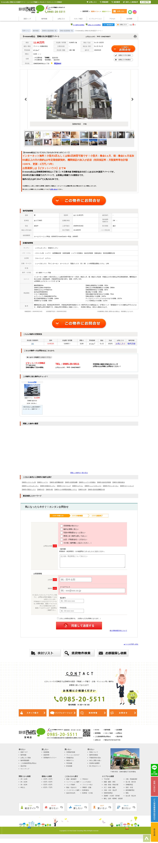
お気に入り (61, 19)
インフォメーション (95, 19)
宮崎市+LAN (82, 490)
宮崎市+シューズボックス (93, 486)
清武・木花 (129, 788)
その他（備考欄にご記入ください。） (76, 543)
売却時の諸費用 (94, 764)
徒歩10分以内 (70, 794)
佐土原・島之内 (131, 796)
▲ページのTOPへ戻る (131, 645)
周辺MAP (57, 63)
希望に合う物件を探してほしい (73, 537)
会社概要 (129, 19)
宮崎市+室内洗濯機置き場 (96, 490)
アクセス (112, 19)
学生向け (85, 780)
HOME (97, 730)
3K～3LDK (24, 785)
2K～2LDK (24, 782)
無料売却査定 (93, 755)
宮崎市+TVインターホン (111, 486)
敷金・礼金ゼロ (71, 788)
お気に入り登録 (26, 758)
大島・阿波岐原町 (131, 780)
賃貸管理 (85, 11)
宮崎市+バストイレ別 (29, 483)
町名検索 (69, 767)
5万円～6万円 (47, 785)
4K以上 (23, 788)
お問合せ (119, 734)
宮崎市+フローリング (64, 486)
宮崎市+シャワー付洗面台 (87, 483)
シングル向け (86, 782)
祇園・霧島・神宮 (109, 782)
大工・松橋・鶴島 (109, 788)
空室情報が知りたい (69, 526)
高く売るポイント (95, 767)
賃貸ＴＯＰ (24, 753)
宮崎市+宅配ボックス (29, 490)
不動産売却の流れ (95, 758)
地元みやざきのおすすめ (112, 740)
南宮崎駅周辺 (130, 791)
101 (32, 344)
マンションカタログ (72, 755)
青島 (127, 794)
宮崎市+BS (49, 490)
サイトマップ (25, 769)
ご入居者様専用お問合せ (103, 737)
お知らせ (98, 740)
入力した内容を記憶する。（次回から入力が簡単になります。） (79, 619)
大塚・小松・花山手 (110, 791)
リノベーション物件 (72, 782)
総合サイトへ (106, 11)
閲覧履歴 (104, 2)
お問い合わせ (53, 189)
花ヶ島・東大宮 (131, 782)
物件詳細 (131, 344)
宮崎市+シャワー (42, 483)
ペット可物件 (70, 785)
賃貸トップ (27, 19)
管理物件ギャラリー (49, 758)
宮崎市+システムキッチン (30, 486)
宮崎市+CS (40, 490)
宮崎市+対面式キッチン (47, 486)
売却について (93, 753)
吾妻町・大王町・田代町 (112, 796)
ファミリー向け (87, 785)
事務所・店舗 (86, 788)
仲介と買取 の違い (95, 761)
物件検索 (44, 19)
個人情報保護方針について (118, 631)
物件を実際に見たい (69, 530)
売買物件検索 (70, 753)
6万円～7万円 (47, 788)
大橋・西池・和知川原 (111, 785)
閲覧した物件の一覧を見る (79, 473)
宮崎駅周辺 (129, 785)
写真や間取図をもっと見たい (73, 533)
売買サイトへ (95, 11)
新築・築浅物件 (71, 780)
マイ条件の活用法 (78, 25)
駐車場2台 (85, 791)
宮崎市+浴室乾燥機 (71, 483)
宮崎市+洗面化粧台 (118, 483)
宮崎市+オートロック (127, 486)
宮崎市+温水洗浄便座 (104, 483)
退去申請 (119, 737)
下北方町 (107, 780)
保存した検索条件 (130, 2)
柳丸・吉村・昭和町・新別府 (113, 799)
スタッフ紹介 (78, 19)
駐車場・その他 (87, 794)
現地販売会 (70, 758)
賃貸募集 (46, 753)
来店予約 (145, 2)
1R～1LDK (24, 780)
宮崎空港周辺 (108, 794)
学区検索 (69, 764)
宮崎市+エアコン (77, 486)
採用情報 (98, 734)
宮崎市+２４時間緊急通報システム (65, 490)
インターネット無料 (72, 791)
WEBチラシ (70, 761)
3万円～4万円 (47, 780)
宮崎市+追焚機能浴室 (56, 483)
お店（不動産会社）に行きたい (73, 540)
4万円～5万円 (47, 782)
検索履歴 (116, 2)
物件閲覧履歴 (25, 761)
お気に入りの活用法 (94, 25)
